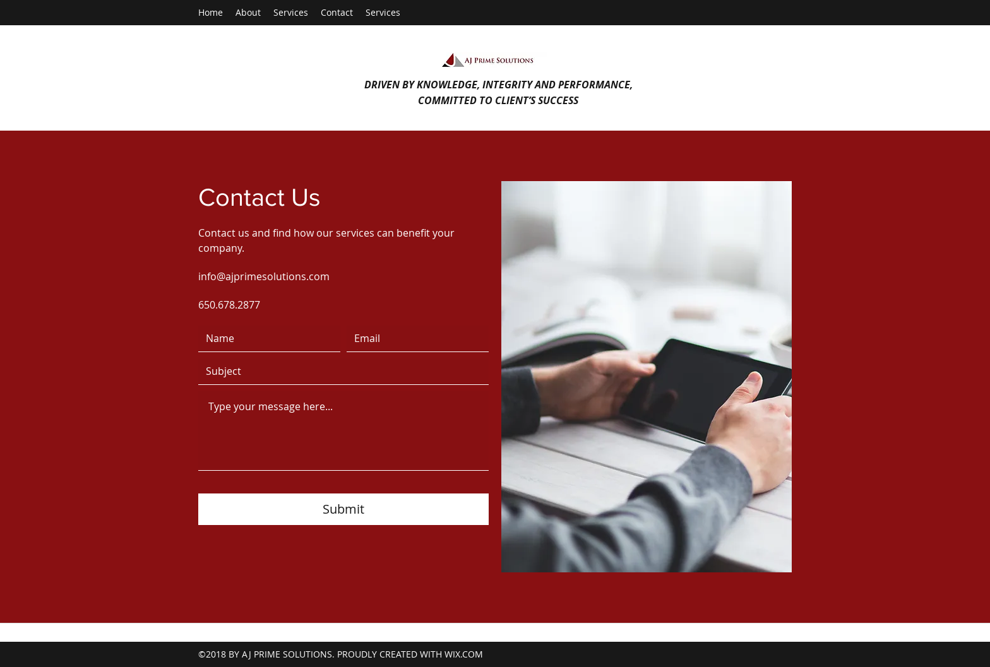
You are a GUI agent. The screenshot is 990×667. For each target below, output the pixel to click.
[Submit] (343, 509)
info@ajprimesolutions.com (264, 276)
